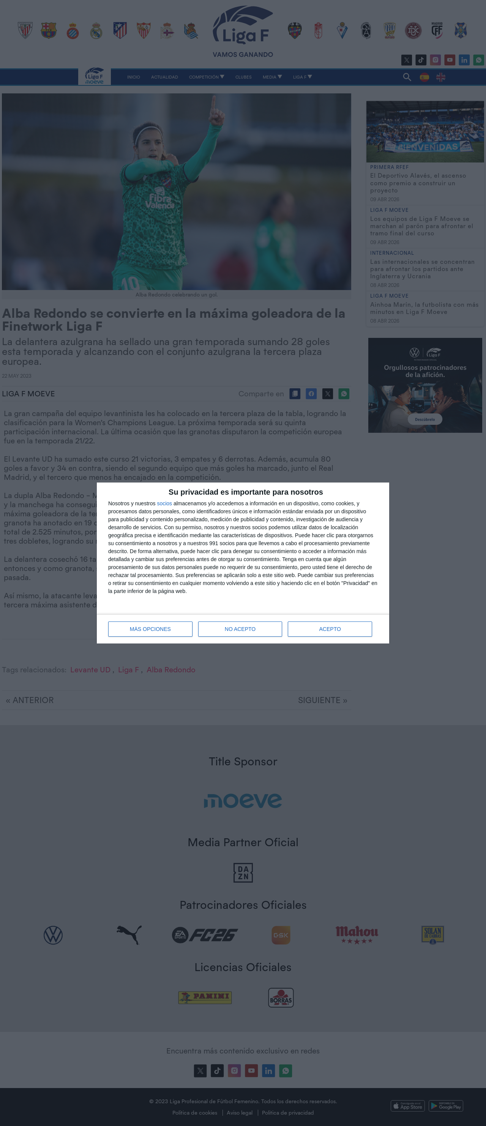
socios (164, 503)
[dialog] (243, 563)
